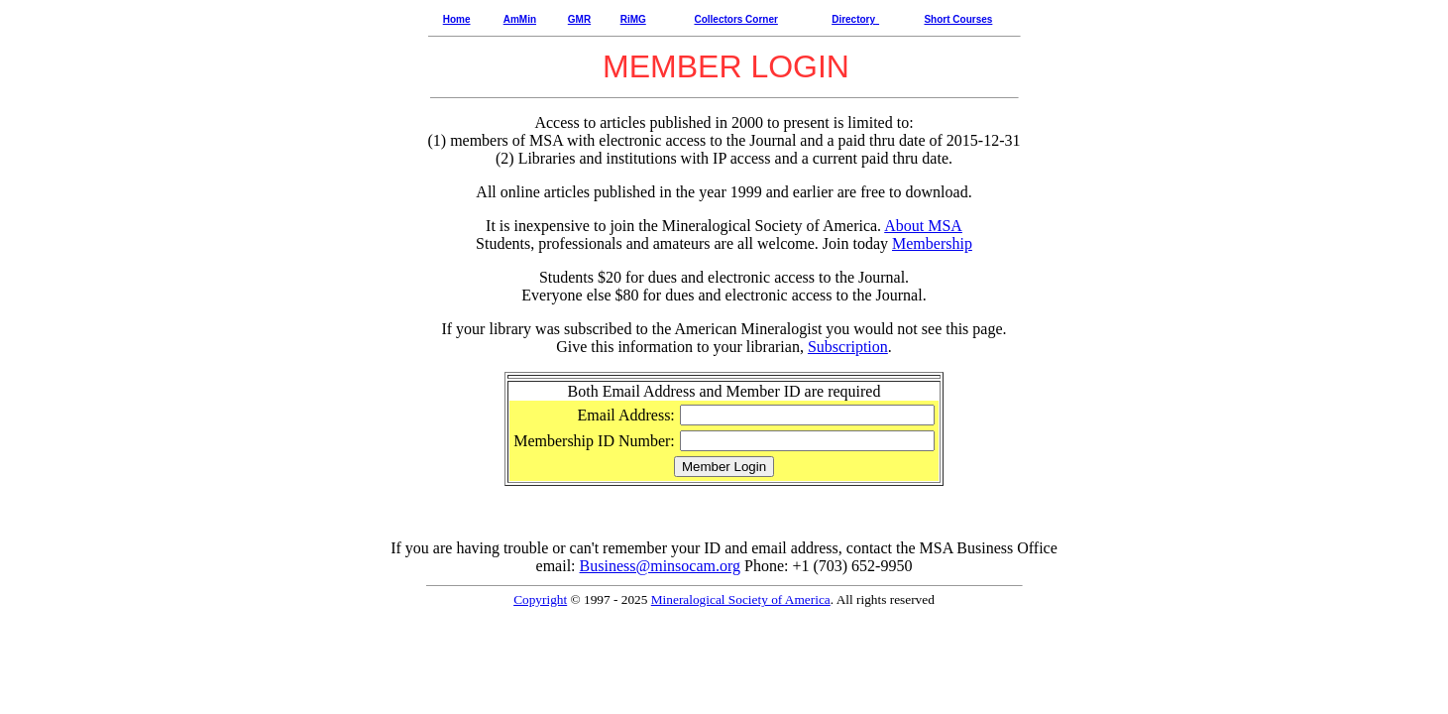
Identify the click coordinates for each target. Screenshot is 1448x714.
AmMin (519, 19)
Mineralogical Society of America (741, 599)
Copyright (540, 599)
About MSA (923, 225)
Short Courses (958, 19)
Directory (853, 19)
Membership (932, 243)
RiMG (633, 19)
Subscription (848, 346)
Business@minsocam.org (660, 565)
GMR (579, 19)
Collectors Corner (735, 19)
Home (457, 19)
